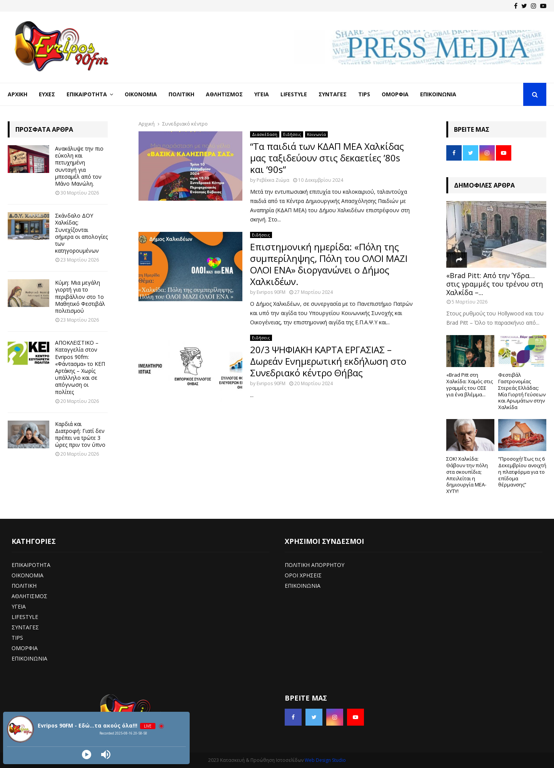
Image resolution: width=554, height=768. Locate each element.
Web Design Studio (325, 760)
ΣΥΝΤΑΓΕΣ (25, 627)
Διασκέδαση (264, 134)
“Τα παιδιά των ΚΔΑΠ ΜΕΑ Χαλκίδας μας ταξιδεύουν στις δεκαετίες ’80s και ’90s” (327, 158)
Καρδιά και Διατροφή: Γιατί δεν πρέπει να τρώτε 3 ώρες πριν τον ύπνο (80, 434)
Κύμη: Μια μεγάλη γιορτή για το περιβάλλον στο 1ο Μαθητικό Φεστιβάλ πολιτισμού (80, 296)
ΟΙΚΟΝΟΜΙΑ (27, 575)
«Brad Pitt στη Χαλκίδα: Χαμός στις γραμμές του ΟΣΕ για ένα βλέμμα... (469, 384)
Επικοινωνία (438, 94)
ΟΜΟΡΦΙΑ (25, 648)
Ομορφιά (395, 94)
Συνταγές (333, 94)
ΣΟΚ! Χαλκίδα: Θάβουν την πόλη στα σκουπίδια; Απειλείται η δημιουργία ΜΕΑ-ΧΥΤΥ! (467, 475)
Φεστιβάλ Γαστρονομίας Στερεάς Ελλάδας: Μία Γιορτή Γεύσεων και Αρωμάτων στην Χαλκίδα (522, 391)
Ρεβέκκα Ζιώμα (273, 180)
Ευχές (47, 94)
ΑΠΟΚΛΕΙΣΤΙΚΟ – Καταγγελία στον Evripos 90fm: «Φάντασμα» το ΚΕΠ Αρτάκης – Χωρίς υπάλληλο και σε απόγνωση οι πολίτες (80, 367)
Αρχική (17, 94)
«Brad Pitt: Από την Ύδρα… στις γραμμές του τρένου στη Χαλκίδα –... (494, 284)
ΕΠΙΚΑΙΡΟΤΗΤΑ (31, 564)
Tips (364, 94)
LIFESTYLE (25, 616)
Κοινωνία (316, 134)
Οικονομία (141, 94)
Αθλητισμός (224, 94)
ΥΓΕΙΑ (19, 606)
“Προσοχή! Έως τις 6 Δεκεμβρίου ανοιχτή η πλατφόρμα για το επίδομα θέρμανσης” (522, 471)
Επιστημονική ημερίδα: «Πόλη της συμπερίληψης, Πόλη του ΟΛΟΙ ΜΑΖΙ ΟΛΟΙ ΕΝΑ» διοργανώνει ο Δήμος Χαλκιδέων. (328, 264)
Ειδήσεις (292, 134)
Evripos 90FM (271, 292)
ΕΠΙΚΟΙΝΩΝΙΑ (29, 658)
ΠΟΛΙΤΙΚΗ (24, 585)
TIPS (17, 637)
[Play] (86, 754)
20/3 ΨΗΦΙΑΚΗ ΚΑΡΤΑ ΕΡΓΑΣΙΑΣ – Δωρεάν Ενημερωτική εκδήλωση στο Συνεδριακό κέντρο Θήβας (328, 361)
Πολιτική (181, 94)
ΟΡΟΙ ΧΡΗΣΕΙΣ (303, 575)
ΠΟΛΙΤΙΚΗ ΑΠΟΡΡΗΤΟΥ (314, 564)
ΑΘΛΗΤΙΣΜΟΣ (29, 596)
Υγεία (261, 94)
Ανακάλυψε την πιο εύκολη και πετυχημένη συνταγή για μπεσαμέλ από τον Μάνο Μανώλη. (79, 166)
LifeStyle (293, 94)
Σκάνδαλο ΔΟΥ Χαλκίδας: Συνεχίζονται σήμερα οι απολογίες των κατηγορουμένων (81, 233)
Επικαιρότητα (87, 94)
